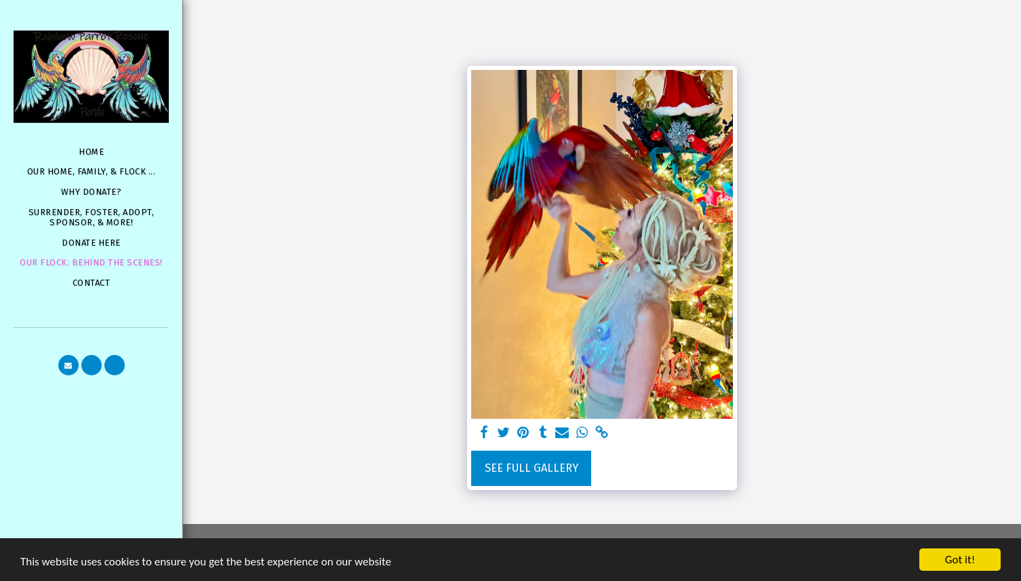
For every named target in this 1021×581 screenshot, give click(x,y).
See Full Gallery (531, 468)
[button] (68, 365)
